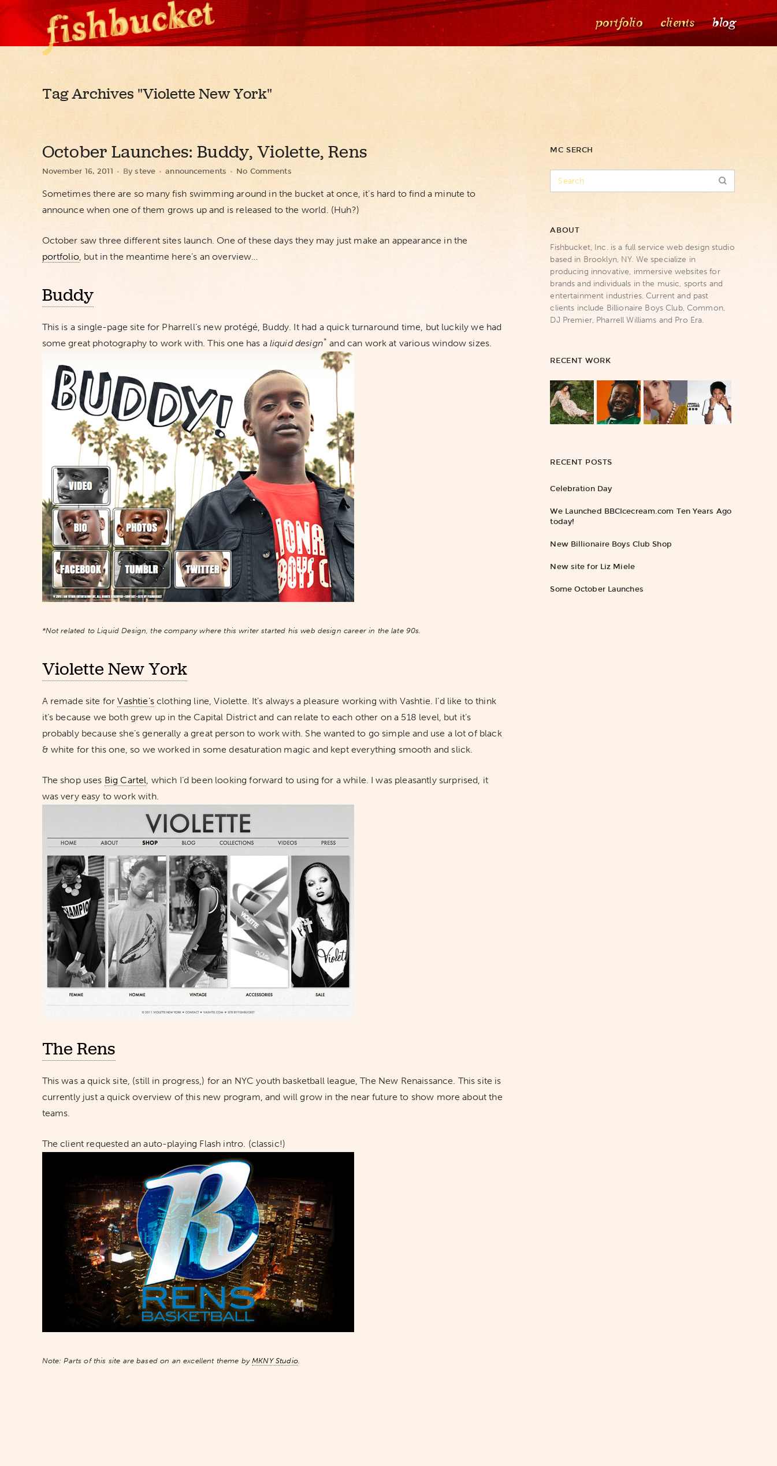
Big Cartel (126, 780)
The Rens (79, 1048)
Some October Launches (596, 589)
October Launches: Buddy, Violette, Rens (205, 151)
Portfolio (618, 23)
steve (145, 171)
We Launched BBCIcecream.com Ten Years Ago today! (640, 516)
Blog (723, 23)
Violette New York (114, 668)
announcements (195, 171)
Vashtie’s (135, 700)
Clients (676, 23)
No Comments (263, 171)
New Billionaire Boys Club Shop (610, 544)
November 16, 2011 (77, 171)
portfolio (60, 256)
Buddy (68, 294)
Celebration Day (581, 488)
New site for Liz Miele (592, 566)
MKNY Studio (275, 1360)
